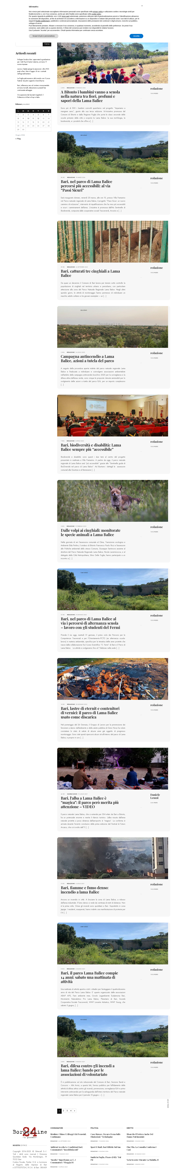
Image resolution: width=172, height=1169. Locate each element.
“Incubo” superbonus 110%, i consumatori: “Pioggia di (63, 1131)
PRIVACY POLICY (30, 1162)
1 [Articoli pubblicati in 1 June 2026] (18, 115)
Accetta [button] (136, 36)
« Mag (18, 138)
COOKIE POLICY (44, 1162)
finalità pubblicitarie (43, 21)
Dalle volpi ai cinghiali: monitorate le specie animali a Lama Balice (87, 519)
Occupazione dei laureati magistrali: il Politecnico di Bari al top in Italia (30, 96)
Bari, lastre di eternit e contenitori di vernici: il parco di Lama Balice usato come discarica (90, 696)
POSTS (156, 93)
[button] (142, 6)
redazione (70, 88)
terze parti (65, 16)
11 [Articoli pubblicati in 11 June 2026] (33, 118)
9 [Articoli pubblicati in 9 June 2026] (23, 118)
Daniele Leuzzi (72, 777)
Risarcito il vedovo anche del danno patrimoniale (140, 1105)
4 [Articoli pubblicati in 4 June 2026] (33, 115)
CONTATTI (55, 1162)
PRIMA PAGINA (17, 1162)
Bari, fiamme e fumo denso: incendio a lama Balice (87, 867)
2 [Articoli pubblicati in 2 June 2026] (23, 115)
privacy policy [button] (98, 12)
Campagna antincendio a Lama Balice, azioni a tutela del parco (87, 347)
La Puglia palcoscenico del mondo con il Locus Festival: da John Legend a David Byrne (33, 79)
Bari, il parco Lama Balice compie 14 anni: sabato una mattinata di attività (90, 951)
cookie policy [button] (96, 14)
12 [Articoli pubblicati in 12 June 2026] (38, 118)
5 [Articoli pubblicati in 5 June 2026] (38, 115)
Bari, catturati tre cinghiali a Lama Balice (89, 264)
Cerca (46, 44)
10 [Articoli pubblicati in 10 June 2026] (28, 118)
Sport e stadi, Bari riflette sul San (106, 1117)
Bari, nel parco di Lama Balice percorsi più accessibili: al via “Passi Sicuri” (90, 182)
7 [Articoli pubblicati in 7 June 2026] (48, 115)
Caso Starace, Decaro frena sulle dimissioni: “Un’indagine (106, 1105)
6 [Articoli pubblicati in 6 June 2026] (43, 115)
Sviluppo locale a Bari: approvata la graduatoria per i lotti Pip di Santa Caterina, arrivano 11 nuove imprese (33, 61)
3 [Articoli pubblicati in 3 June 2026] (28, 115)
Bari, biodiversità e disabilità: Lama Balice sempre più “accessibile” (90, 434)
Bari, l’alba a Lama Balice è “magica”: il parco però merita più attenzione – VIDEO (90, 783)
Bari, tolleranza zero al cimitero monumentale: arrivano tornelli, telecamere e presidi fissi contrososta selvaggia (33, 87)
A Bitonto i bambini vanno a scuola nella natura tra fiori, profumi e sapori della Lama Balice (89, 95)
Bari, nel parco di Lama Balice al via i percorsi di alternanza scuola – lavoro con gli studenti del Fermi (90, 608)
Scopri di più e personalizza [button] (44, 36)
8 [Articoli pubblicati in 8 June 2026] (18, 118)
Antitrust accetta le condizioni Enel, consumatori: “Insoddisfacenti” (66, 1118)
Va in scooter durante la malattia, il (143, 1130)
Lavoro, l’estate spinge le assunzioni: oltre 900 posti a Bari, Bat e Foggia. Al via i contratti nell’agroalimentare (33, 71)
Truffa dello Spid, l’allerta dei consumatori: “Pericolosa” (64, 1144)
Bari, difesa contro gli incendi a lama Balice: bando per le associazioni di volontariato (86, 1041)
